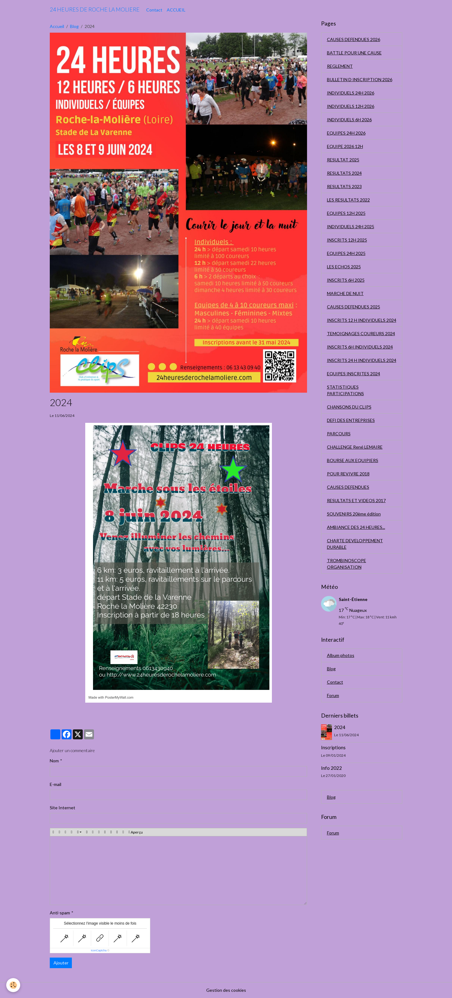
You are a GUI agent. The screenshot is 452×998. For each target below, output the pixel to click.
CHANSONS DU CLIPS (349, 406)
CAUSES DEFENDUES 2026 (353, 39)
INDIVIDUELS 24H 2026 (350, 92)
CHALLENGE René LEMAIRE (355, 447)
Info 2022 (331, 768)
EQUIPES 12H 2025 (346, 213)
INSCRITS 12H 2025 (347, 240)
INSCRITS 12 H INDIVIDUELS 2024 (361, 320)
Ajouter (61, 962)
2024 (339, 727)
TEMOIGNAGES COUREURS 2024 (361, 333)
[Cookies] (13, 985)
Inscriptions (333, 747)
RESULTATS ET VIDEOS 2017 (356, 500)
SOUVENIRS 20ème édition (354, 513)
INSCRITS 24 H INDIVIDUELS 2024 (361, 360)
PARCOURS (339, 433)
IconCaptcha (99, 950)
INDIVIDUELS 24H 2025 (350, 226)
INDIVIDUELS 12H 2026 (350, 106)
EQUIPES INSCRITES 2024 (353, 373)
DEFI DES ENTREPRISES (351, 420)
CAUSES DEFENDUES (348, 487)
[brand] (95, 10)
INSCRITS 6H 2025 (346, 280)
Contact (154, 9)
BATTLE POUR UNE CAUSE (354, 52)
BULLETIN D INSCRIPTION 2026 (359, 79)
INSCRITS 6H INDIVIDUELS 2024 (360, 346)
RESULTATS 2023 (344, 186)
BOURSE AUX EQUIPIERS (352, 460)
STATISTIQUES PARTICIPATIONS (345, 390)
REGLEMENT (340, 66)
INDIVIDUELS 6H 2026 (349, 119)
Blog (74, 26)
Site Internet (62, 807)
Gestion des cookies (226, 990)
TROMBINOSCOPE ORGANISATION (346, 564)
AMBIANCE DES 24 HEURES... (356, 527)
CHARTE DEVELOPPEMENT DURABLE (355, 544)
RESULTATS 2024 (344, 173)
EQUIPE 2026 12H (345, 146)
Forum (333, 695)
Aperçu (135, 832)
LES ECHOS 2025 (344, 266)
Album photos (340, 655)
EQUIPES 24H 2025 (346, 253)
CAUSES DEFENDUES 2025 (353, 306)
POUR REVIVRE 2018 (348, 473)
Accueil (57, 26)
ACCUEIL (176, 9)
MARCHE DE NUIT (345, 293)
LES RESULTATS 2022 (348, 199)
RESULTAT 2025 (343, 159)
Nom (54, 760)
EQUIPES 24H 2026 (346, 133)
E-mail (55, 784)
